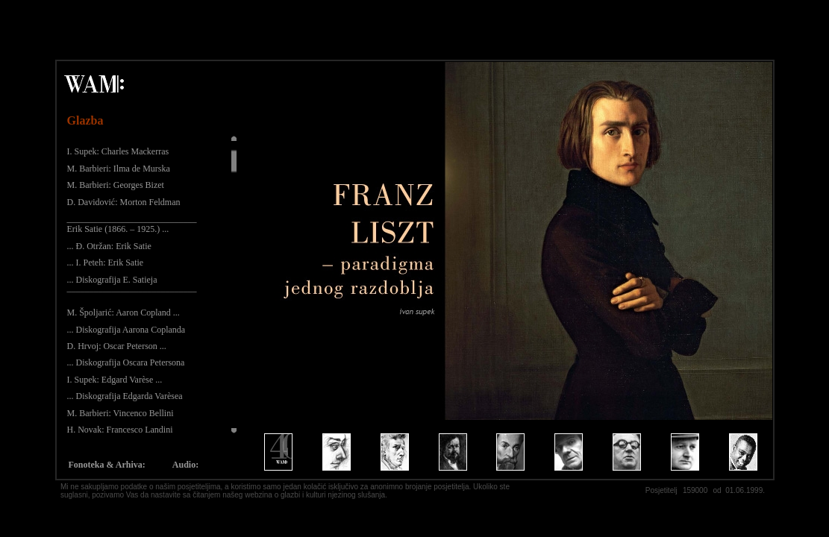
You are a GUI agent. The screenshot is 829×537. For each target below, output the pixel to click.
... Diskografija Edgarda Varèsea (125, 396)
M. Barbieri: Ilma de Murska (118, 168)
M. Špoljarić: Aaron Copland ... (123, 312)
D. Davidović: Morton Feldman (124, 202)
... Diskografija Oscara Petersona (126, 362)
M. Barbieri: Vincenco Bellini (120, 413)
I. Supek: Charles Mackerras (118, 151)
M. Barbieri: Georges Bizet (115, 185)
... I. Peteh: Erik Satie (105, 262)
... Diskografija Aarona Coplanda (126, 329)
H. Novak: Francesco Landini (120, 429)
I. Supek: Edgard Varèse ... (115, 379)
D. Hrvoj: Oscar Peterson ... (116, 346)
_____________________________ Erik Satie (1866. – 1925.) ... (132, 223)
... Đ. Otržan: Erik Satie (109, 246)
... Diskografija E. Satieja (112, 279)
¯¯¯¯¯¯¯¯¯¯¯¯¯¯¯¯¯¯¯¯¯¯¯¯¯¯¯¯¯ (132, 296)
